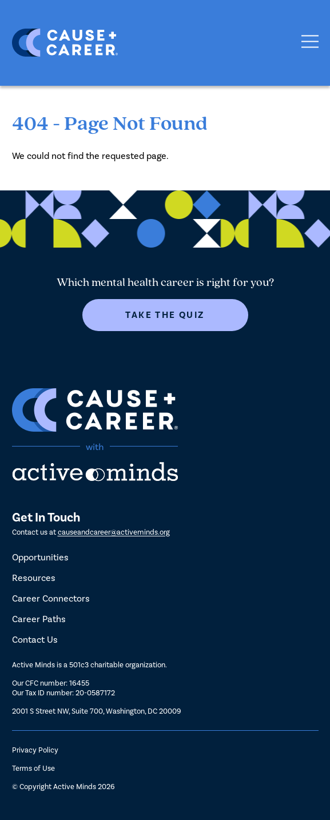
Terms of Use (33, 768)
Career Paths (39, 619)
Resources (33, 577)
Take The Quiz (164, 315)
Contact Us (35, 639)
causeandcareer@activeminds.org (114, 532)
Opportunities (40, 557)
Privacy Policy (35, 750)
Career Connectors (51, 598)
